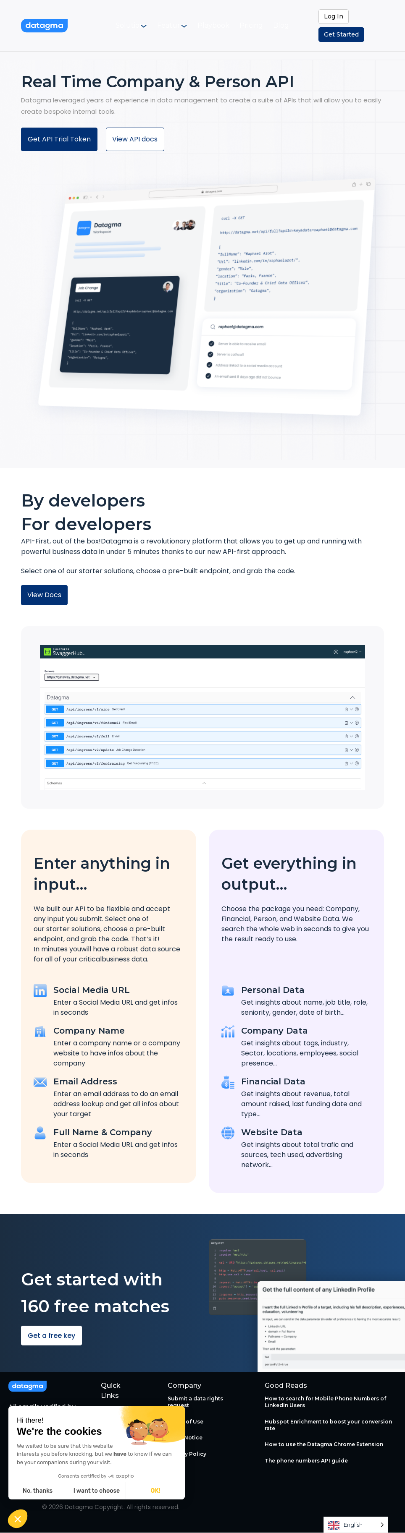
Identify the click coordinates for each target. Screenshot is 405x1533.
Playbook (219, 25)
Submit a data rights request (195, 1402)
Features (177, 25)
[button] (18, 1519)
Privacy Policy (187, 1454)
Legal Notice (185, 1438)
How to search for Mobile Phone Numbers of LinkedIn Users (325, 1402)
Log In (333, 16)
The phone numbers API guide (306, 1460)
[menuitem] (140, 25)
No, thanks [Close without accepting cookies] (38, 1490)
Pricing (250, 25)
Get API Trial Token (59, 139)
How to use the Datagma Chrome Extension (324, 1445)
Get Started (341, 34)
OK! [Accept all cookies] (155, 1490)
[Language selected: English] (355, 1525)
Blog (274, 25)
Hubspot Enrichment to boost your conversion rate (328, 1424)
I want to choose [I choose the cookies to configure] (97, 1490)
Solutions (136, 25)
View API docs (135, 139)
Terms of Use (185, 1421)
